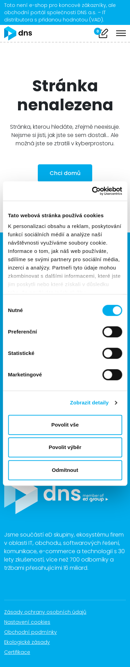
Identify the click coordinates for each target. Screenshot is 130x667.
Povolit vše (65, 425)
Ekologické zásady (30, 642)
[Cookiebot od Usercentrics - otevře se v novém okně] (92, 190)
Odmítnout (65, 470)
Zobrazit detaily (89, 402)
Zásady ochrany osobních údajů (49, 612)
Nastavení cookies (27, 622)
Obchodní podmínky (34, 632)
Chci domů (65, 173)
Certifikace (20, 652)
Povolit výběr (65, 447)
